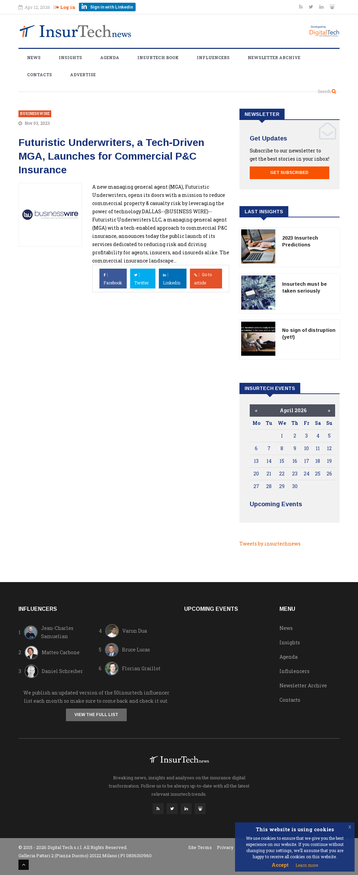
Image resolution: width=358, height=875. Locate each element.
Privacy (225, 847)
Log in (65, 7)
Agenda (109, 57)
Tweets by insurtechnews (270, 543)
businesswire (35, 113)
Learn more (306, 865)
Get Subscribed (289, 172)
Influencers (213, 57)
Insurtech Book (158, 57)
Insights (70, 57)
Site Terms (200, 847)
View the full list (96, 714)
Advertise (83, 74)
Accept (280, 865)
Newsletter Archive (274, 57)
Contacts (39, 74)
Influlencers (294, 671)
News (34, 57)
